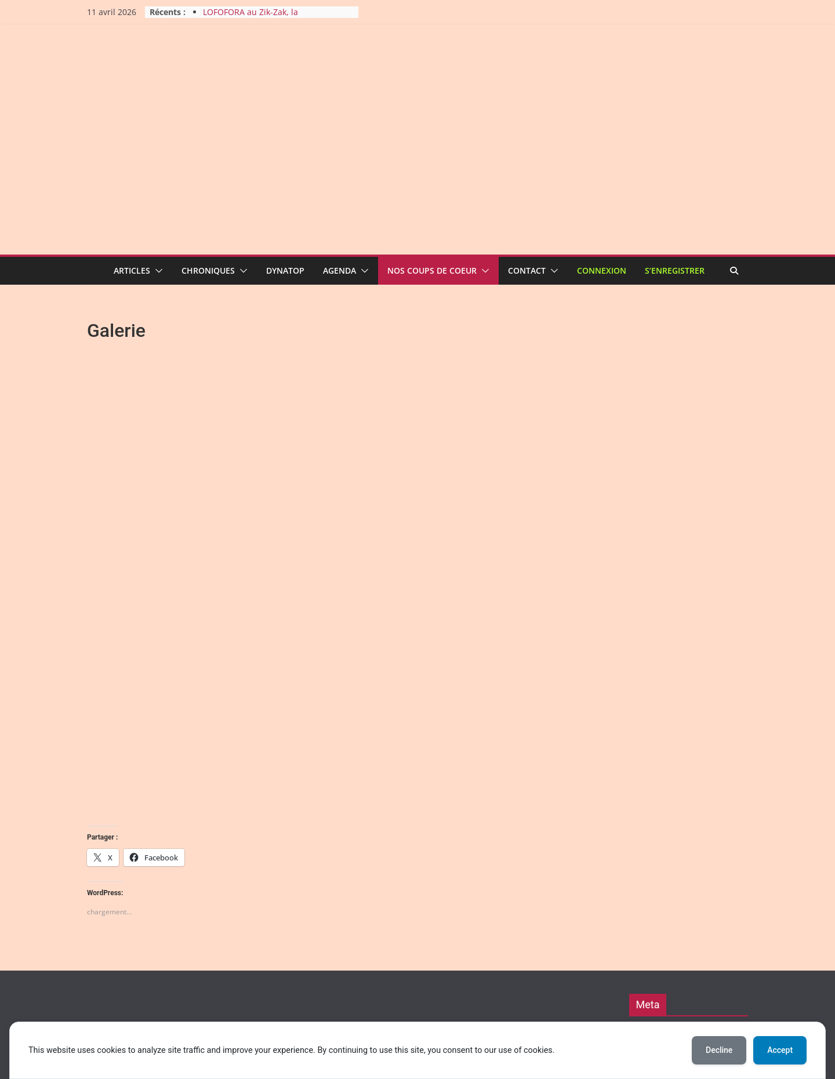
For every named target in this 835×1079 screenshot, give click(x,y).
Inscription (666, 884)
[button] (156, 271)
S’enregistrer (675, 270)
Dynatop (285, 270)
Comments (673, 956)
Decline (719, 1050)
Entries (666, 932)
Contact (527, 270)
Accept (780, 1050)
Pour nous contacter (683, 980)
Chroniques (208, 270)
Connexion (601, 270)
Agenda (339, 270)
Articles (132, 270)
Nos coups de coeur (432, 270)
